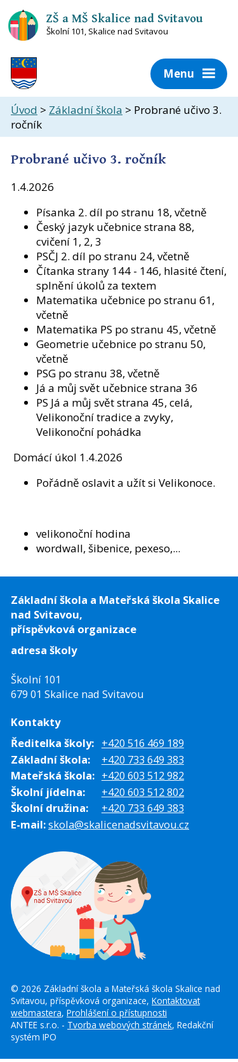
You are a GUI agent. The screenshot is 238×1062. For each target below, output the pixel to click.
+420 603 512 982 (143, 775)
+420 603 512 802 (143, 792)
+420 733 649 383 (143, 759)
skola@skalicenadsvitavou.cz (118, 824)
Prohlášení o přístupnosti (117, 1013)
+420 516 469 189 (143, 743)
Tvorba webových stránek (119, 1025)
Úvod (24, 109)
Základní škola (85, 109)
